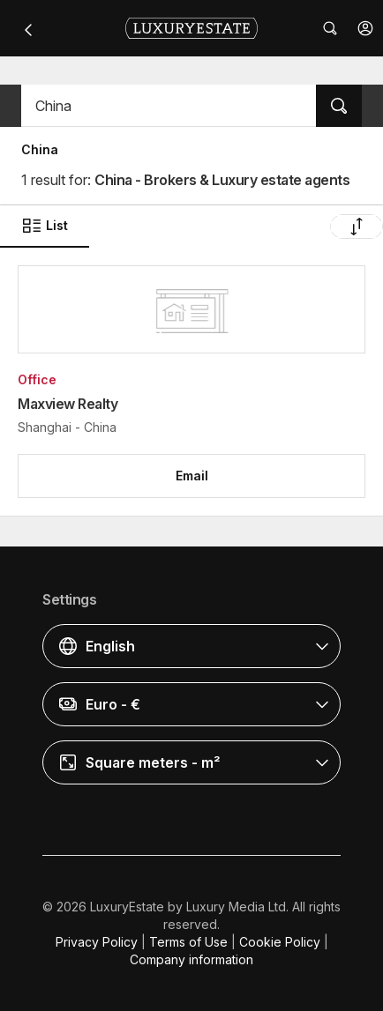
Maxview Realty (67, 404)
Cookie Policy (279, 941)
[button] (365, 28)
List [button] (44, 225)
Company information (191, 959)
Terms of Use (188, 941)
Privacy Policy (97, 941)
